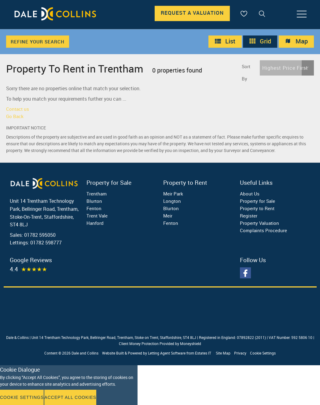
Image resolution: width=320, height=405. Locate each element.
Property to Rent (257, 208)
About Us (249, 194)
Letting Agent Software (167, 353)
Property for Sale (257, 201)
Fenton (93, 208)
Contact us (17, 109)
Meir (167, 216)
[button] (287, 68)
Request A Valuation (192, 12)
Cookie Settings (263, 353)
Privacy (240, 353)
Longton (172, 201)
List (225, 41)
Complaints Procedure (263, 230)
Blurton (94, 201)
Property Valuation (259, 223)
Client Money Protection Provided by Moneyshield (160, 343)
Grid (260, 41)
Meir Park (173, 194)
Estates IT (203, 353)
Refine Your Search (37, 42)
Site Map (223, 353)
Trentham (96, 194)
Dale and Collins (85, 353)
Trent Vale (97, 216)
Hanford (95, 223)
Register (248, 216)
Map (296, 41)
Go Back (15, 116)
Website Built (113, 353)
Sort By (246, 72)
